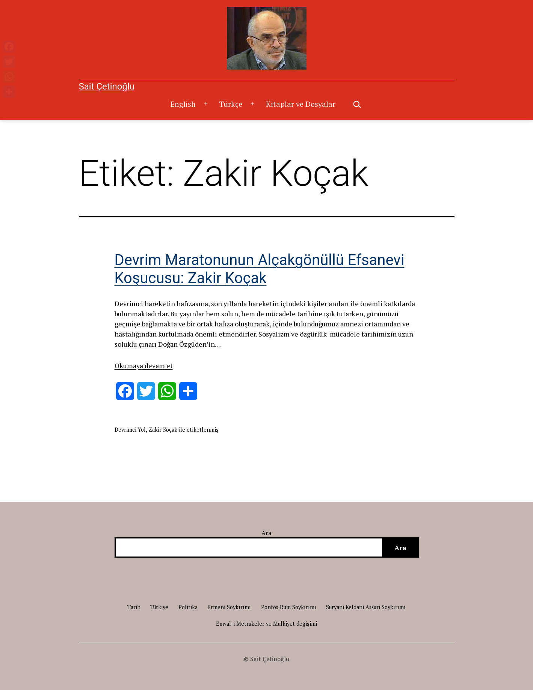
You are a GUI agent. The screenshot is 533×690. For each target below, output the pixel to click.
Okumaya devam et (144, 365)
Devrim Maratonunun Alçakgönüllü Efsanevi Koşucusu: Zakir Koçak (260, 269)
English (183, 104)
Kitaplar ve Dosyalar (300, 104)
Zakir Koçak (162, 429)
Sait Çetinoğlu (106, 86)
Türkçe (230, 104)
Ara (266, 533)
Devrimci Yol (130, 429)
